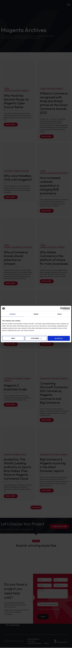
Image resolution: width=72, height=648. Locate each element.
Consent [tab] (12, 314)
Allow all (59, 338)
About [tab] (59, 314)
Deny (13, 338)
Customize (36, 338)
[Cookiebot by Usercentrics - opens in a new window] (61, 308)
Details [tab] (36, 314)
